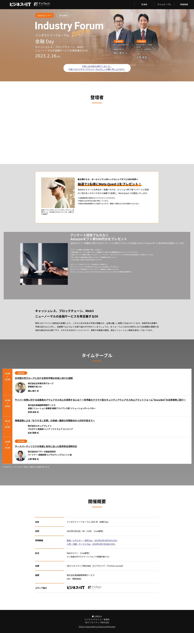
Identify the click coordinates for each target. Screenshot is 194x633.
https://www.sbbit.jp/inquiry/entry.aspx (97, 626)
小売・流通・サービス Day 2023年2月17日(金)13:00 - (91, 543)
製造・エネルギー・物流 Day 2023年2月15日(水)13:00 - (92, 540)
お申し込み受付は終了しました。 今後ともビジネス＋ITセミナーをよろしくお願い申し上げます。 (97, 68)
